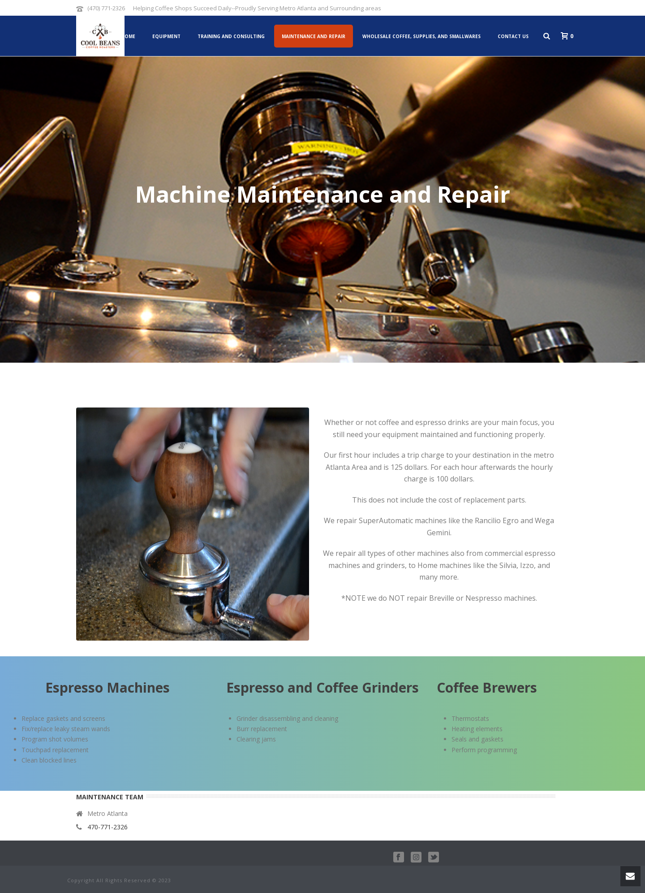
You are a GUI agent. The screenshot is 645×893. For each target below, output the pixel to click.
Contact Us (513, 36)
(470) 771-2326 (106, 8)
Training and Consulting (231, 36)
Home (128, 36)
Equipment (166, 36)
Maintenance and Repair (313, 36)
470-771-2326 (107, 827)
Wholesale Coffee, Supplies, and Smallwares (421, 36)
